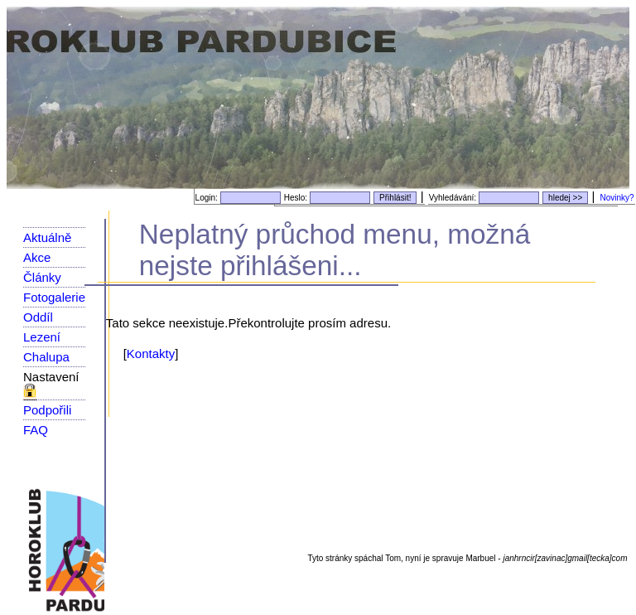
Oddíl (38, 317)
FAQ (35, 430)
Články (42, 277)
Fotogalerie (54, 297)
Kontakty (151, 353)
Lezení (41, 337)
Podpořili (47, 410)
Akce (37, 257)
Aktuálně (47, 237)
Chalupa (46, 357)
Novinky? (617, 197)
